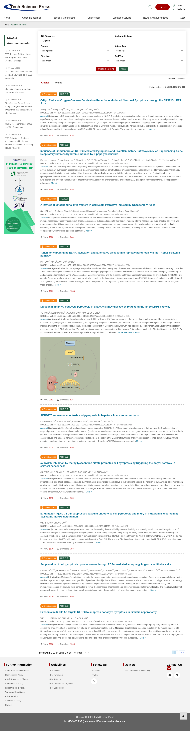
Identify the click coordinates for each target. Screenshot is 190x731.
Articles (45, 82)
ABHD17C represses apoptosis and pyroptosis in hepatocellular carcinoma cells (89, 415)
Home (7, 18)
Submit (162, 7)
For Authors (55, 679)
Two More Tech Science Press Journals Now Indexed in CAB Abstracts (18, 74)
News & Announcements (155, 18)
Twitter (95, 675)
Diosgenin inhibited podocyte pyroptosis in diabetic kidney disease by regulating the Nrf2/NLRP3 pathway (105, 306)
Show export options (177, 78)
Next (182, 652)
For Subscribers (57, 688)
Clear (123, 69)
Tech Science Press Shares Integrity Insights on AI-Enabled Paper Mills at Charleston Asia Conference (19, 108)
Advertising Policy (13, 701)
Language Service (122, 18)
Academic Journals (31, 18)
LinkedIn (96, 671)
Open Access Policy (14, 675)
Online (58, 82)
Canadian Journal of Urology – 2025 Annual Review (18, 90)
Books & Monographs (64, 18)
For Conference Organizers (62, 683)
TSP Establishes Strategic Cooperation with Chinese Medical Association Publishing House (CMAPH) (19, 143)
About (183, 18)
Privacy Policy (11, 696)
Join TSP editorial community (137, 671)
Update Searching (106, 69)
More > (152, 129)
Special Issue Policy (14, 683)
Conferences (94, 18)
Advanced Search (19, 25)
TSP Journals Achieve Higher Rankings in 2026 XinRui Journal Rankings (18, 57)
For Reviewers (56, 675)
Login (177, 5)
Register (179, 9)
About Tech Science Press (16, 671)
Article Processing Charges (17, 679)
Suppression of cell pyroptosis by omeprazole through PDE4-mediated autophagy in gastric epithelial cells (105, 564)
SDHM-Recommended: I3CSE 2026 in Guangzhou (18, 125)
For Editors (55, 671)
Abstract (44, 116)
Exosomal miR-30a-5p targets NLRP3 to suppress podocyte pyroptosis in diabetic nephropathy (98, 612)
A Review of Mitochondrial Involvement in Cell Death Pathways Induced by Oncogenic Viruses (97, 205)
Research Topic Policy (15, 688)
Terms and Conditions (14, 692)
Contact (8, 705)
